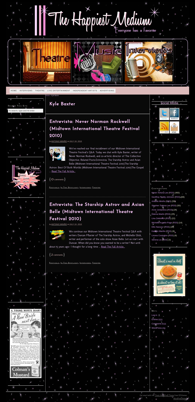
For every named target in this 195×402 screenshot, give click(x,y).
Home (14, 91)
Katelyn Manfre (158, 231)
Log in (154, 315)
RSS (171, 192)
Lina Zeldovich (158, 218)
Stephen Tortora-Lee (161, 205)
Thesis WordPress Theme (164, 395)
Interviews (26, 91)
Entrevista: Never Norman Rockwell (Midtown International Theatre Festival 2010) (94, 129)
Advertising (107, 91)
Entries (157, 319)
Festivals (54, 187)
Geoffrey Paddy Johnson (163, 197)
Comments (159, 323)
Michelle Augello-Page (162, 222)
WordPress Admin (180, 398)
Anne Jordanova (159, 210)
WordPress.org (158, 328)
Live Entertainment (58, 91)
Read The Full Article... (63, 171)
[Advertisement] (25, 137)
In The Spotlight (69, 187)
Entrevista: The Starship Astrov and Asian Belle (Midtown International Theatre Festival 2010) (96, 212)
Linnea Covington (160, 235)
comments (57, 179)
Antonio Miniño (59, 141)
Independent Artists (85, 91)
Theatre (40, 91)
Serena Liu (157, 240)
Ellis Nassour (158, 227)
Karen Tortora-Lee (160, 192)
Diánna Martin (158, 214)
